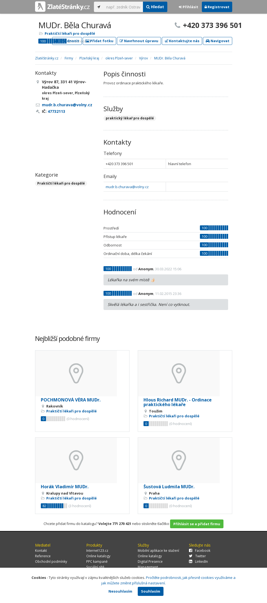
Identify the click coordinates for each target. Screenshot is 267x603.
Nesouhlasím (120, 591)
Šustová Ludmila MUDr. (168, 487)
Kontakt (41, 550)
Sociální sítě (95, 567)
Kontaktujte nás (182, 40)
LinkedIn (198, 561)
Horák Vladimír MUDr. (64, 487)
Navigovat (217, 40)
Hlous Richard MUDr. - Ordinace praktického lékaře (177, 402)
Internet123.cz (97, 550)
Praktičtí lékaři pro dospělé (70, 33)
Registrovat (217, 6)
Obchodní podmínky (51, 561)
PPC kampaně (97, 561)
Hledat (155, 6)
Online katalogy (98, 556)
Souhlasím (150, 591)
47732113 (56, 111)
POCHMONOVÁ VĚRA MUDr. (71, 400)
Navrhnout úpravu (139, 40)
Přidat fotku (99, 40)
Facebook (199, 550)
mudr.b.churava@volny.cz (127, 186)
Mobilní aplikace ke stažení (158, 550)
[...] (123, 7)
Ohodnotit (67, 40)
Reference (43, 556)
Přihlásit (188, 6)
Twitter (197, 556)
